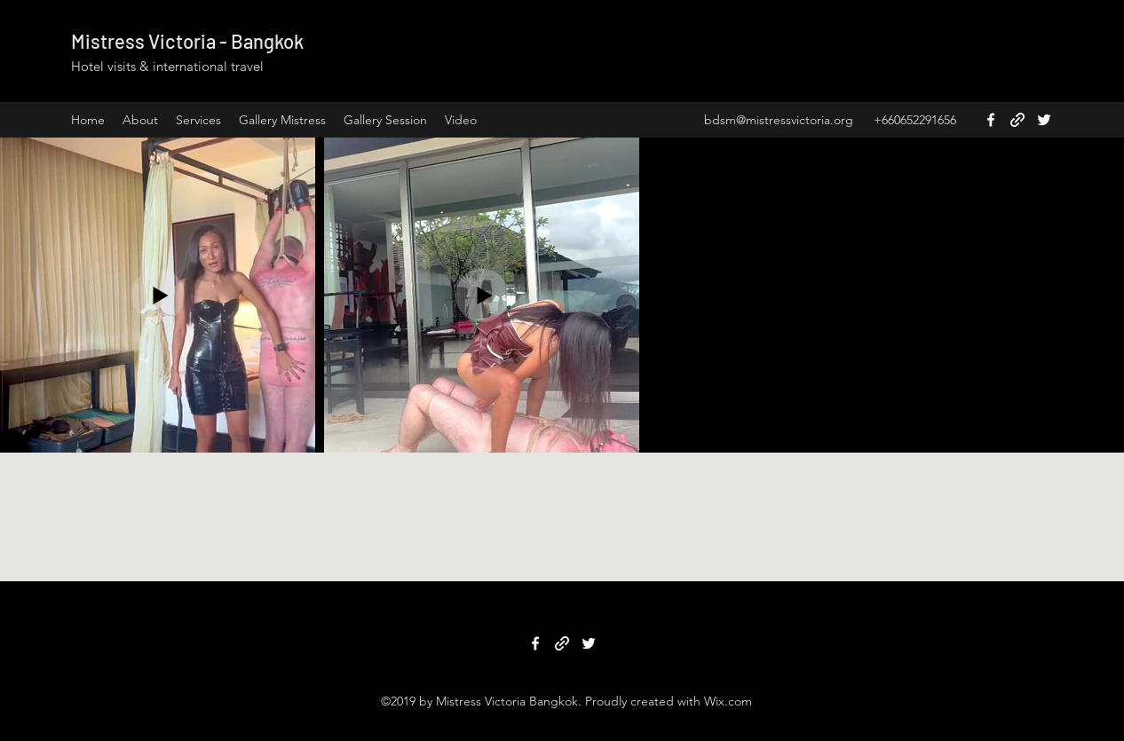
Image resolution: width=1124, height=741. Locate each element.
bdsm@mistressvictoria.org (778, 120)
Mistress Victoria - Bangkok (187, 40)
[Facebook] (991, 120)
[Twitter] (1044, 120)
